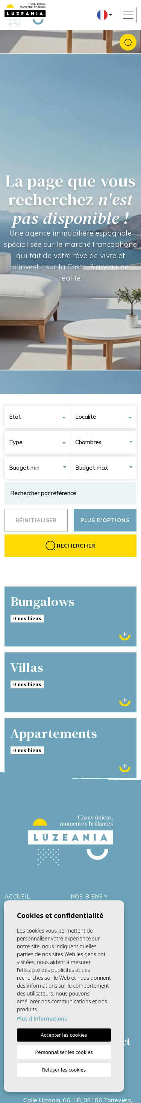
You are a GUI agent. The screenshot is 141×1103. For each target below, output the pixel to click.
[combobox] (39, 417)
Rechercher (70, 545)
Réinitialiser (36, 520)
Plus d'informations (42, 1018)
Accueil (17, 896)
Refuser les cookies (64, 1069)
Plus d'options (105, 520)
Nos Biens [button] (87, 896)
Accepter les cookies (64, 1034)
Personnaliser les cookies (63, 1052)
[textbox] (39, 417)
